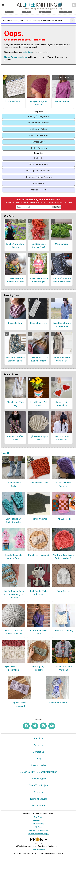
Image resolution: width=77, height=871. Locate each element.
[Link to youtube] (51, 726)
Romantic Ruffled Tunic (15, 438)
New (5, 453)
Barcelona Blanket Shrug (38, 632)
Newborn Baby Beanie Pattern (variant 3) (63, 557)
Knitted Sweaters (38, 148)
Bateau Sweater (62, 101)
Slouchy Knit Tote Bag (15, 404)
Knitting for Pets (38, 189)
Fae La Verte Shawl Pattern (15, 246)
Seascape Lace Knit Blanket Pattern (15, 359)
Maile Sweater (62, 244)
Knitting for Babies (38, 129)
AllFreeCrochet (39, 820)
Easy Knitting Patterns (38, 122)
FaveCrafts (38, 817)
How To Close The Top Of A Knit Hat (13, 632)
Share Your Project (38, 785)
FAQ (38, 758)
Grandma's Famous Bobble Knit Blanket (62, 280)
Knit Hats (38, 158)
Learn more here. (38, 849)
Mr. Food (38, 827)
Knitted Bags (38, 141)
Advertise (38, 745)
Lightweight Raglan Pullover (38, 438)
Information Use (66, 203)
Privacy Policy (54, 203)
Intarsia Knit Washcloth (61, 404)
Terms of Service (38, 799)
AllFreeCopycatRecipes (38, 830)
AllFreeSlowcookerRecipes (38, 834)
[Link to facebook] (26, 726)
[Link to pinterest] (43, 726)
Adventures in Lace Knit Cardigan (38, 280)
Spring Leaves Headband (20, 704)
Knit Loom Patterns (38, 135)
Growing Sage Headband (38, 668)
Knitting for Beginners (38, 116)
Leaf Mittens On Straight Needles (13, 520)
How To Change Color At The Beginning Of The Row (13, 594)
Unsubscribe (38, 805)
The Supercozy (63, 519)
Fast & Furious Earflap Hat (62, 438)
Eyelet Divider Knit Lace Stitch (13, 668)
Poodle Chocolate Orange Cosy (13, 557)
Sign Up (56, 207)
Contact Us (38, 751)
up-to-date (27, 52)
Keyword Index (38, 765)
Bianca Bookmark (38, 323)
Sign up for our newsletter (15, 57)
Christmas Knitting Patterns (38, 177)
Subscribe (39, 792)
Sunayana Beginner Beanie (38, 103)
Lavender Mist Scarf (57, 702)
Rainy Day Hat (63, 591)
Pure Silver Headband (38, 555)
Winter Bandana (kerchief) (63, 484)
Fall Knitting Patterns (38, 164)
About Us (38, 738)
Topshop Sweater (38, 519)
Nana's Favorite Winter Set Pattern (15, 280)
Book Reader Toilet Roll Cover (38, 593)
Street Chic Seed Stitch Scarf (62, 359)
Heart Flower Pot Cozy (38, 404)
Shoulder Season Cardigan (63, 668)
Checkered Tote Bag (63, 630)
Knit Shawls (38, 183)
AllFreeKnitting (38, 824)
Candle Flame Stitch (38, 482)
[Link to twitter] (34, 726)
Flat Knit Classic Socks (13, 484)
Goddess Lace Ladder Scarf (39, 246)
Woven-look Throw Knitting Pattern (39, 359)
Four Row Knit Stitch (14, 101)
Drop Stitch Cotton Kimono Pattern (62, 325)
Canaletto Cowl (15, 323)
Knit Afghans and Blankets (38, 170)
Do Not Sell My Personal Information (38, 772)
